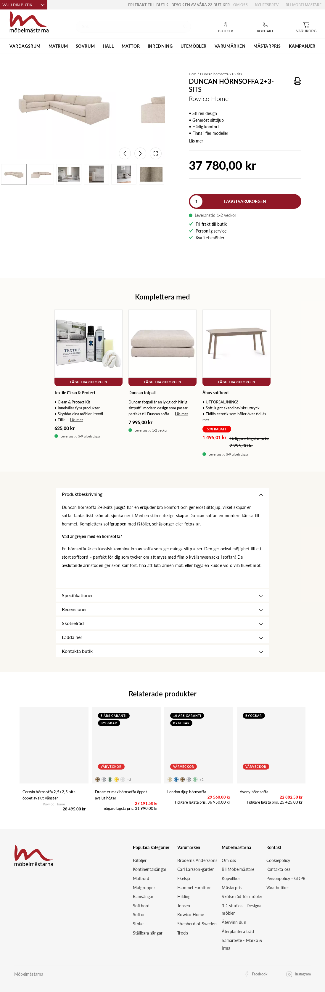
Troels (182, 932)
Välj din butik (23, 5)
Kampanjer (302, 46)
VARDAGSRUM (25, 46)
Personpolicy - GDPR (286, 878)
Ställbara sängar (147, 932)
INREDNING (160, 46)
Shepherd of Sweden (197, 923)
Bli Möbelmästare (303, 5)
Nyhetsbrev (267, 5)
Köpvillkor (231, 878)
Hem (192, 74)
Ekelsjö (183, 878)
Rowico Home (190, 914)
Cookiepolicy (278, 860)
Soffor (139, 914)
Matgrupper (144, 887)
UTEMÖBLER (194, 46)
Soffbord (141, 905)
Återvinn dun (234, 922)
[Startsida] (29, 21)
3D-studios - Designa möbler (241, 909)
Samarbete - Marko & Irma (242, 944)
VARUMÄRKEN (230, 46)
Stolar (138, 923)
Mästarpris (232, 887)
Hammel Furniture (194, 887)
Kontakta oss (278, 869)
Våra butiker (277, 887)
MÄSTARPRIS (267, 46)
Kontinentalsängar (149, 869)
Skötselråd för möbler (242, 896)
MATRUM (58, 46)
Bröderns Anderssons (197, 860)
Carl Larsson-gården (196, 869)
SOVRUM (85, 46)
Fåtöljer (140, 860)
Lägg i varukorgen (245, 201)
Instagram (303, 974)
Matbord (141, 878)
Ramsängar (143, 896)
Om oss (240, 5)
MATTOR (131, 46)
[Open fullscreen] (156, 153)
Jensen (183, 905)
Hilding (183, 896)
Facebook (260, 974)
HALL (108, 46)
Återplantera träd (238, 931)
